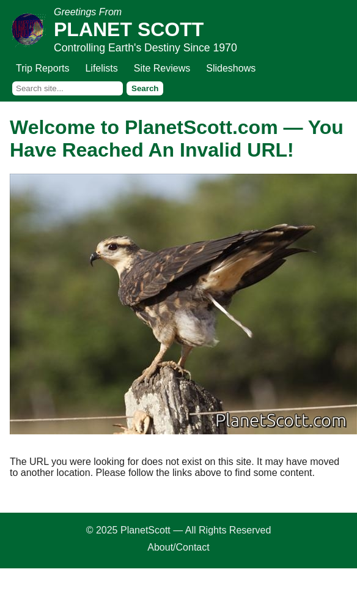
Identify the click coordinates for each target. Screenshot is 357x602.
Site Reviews (162, 68)
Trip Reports (42, 68)
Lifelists (101, 68)
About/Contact (178, 547)
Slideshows (231, 68)
